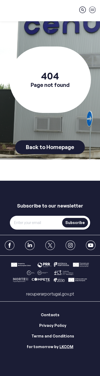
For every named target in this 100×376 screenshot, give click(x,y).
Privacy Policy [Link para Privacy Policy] (52, 325)
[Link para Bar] (50, 273)
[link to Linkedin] (30, 245)
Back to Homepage (50, 147)
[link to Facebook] (9, 245)
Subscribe (75, 222)
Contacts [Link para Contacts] (50, 314)
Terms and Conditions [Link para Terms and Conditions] (52, 336)
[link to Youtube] (90, 245)
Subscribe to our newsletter (50, 206)
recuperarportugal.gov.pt (50, 294)
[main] (50, 90)
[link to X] (50, 245)
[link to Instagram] (70, 245)
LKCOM (66, 346)
